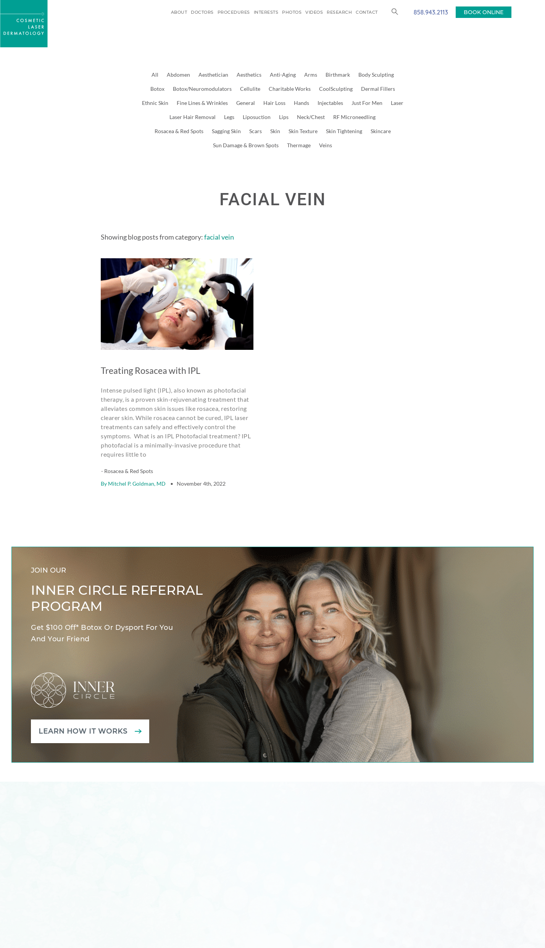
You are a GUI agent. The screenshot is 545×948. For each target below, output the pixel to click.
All (155, 74)
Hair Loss (274, 103)
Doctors (202, 12)
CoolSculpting (336, 88)
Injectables (330, 103)
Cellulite (250, 88)
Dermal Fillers (378, 88)
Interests (266, 12)
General (245, 103)
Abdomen (178, 74)
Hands (301, 103)
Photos (292, 12)
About (179, 12)
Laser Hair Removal (192, 117)
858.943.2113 (431, 12)
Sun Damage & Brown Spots (246, 145)
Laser (397, 103)
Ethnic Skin (155, 103)
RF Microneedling (354, 117)
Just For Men (367, 103)
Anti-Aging (283, 74)
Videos (314, 12)
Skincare (381, 131)
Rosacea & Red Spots (179, 131)
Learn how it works (84, 712)
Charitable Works (290, 88)
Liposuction (257, 117)
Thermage (299, 145)
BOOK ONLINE (483, 12)
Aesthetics (249, 74)
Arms (310, 74)
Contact (367, 12)
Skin (275, 131)
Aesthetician (213, 74)
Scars (255, 131)
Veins (325, 145)
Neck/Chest (311, 117)
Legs (229, 117)
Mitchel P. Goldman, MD (137, 464)
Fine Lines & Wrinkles (202, 103)
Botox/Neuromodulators (202, 88)
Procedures (234, 12)
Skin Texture (303, 131)
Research (339, 12)
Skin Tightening (344, 131)
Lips (284, 117)
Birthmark (338, 74)
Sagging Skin (226, 131)
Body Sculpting (376, 74)
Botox (157, 88)
